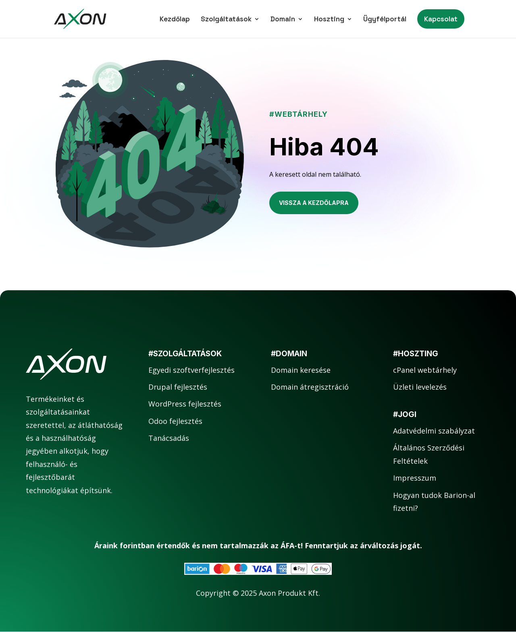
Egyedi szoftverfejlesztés (191, 370)
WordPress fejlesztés (184, 404)
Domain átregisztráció (310, 387)
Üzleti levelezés (420, 387)
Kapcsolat (441, 18)
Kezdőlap (175, 19)
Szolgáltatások (226, 19)
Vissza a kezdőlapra (314, 202)
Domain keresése (301, 370)
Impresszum (414, 478)
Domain (282, 19)
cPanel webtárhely (425, 370)
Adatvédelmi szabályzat (434, 431)
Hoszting (329, 19)
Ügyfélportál (384, 19)
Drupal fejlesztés (177, 387)
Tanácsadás (168, 438)
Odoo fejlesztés (175, 421)
